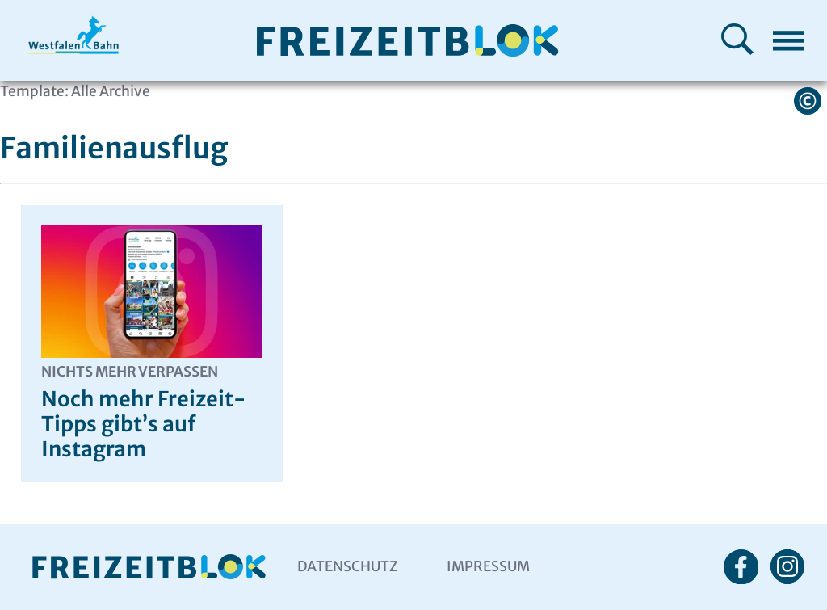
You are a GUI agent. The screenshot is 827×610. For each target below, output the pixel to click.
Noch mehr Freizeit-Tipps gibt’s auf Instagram (151, 413)
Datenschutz (347, 566)
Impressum (488, 566)
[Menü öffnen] (788, 40)
